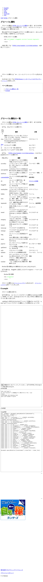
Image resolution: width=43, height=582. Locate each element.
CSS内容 (3, 409)
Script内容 (3, 413)
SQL (5, 15)
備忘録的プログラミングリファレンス (12, 571)
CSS (5, 10)
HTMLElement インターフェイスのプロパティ (28, 80)
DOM (5, 12)
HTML (6, 9)
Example (6, 8)
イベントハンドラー (20, 284)
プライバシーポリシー (7, 574)
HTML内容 (4, 390)
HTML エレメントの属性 (19, 25)
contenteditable (5, 178)
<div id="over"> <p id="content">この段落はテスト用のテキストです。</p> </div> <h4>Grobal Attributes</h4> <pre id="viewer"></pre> (21, 400)
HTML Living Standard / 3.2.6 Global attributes (25, 46)
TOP (2, 18)
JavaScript (6, 13)
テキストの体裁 (33, 181)
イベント (4, 81)
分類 (35, 132)
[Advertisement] (21, 61)
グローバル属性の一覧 (11, 89)
